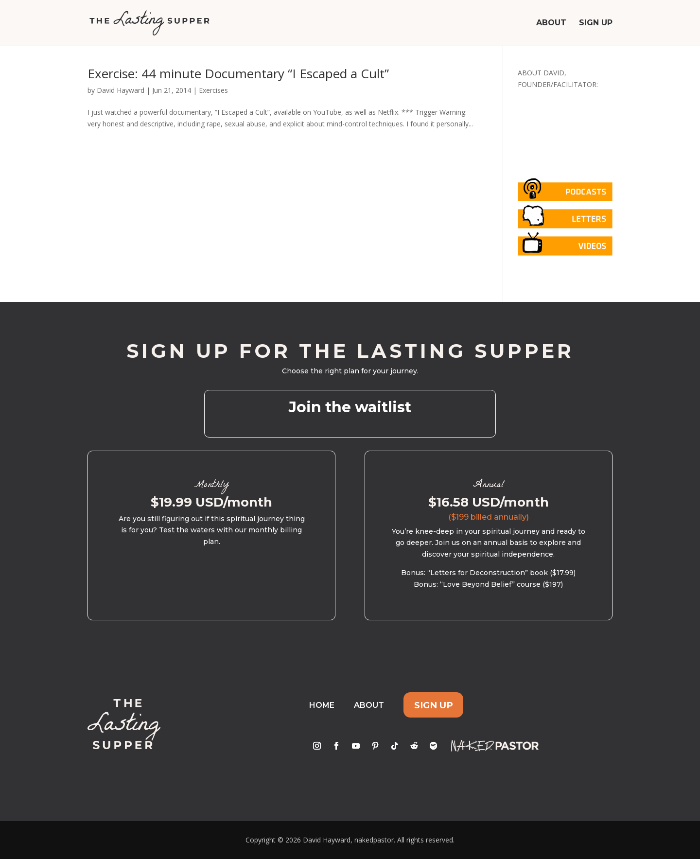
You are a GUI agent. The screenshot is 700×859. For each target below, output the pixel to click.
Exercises (213, 90)
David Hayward (120, 90)
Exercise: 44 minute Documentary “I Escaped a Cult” (238, 73)
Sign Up (595, 23)
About (551, 23)
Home (321, 705)
